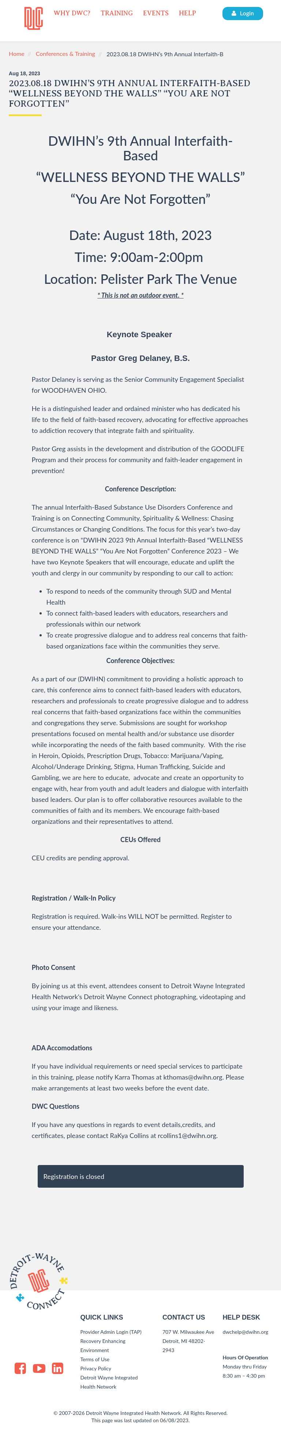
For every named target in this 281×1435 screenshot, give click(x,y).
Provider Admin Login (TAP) (111, 1332)
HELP (187, 13)
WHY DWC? (72, 13)
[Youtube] (39, 1369)
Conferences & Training (65, 53)
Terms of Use (95, 1359)
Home (17, 53)
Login (243, 12)
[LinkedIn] (57, 1368)
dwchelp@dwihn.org (245, 1332)
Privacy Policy (95, 1368)
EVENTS (156, 13)
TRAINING (117, 13)
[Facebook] (20, 1368)
